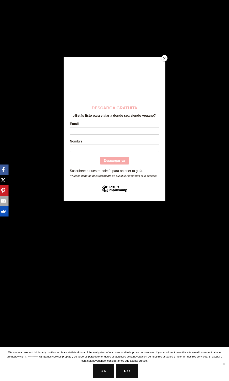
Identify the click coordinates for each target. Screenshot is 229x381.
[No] (224, 364)
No (127, 371)
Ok (104, 371)
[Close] (164, 58)
